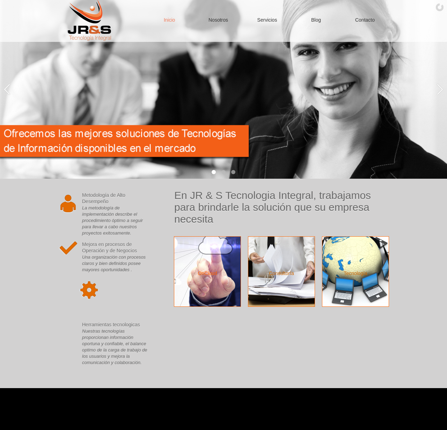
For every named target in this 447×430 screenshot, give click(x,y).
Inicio (169, 20)
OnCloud (207, 273)
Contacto (365, 20)
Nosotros (218, 20)
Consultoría (281, 273)
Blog (316, 20)
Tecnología (355, 273)
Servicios (267, 20)
